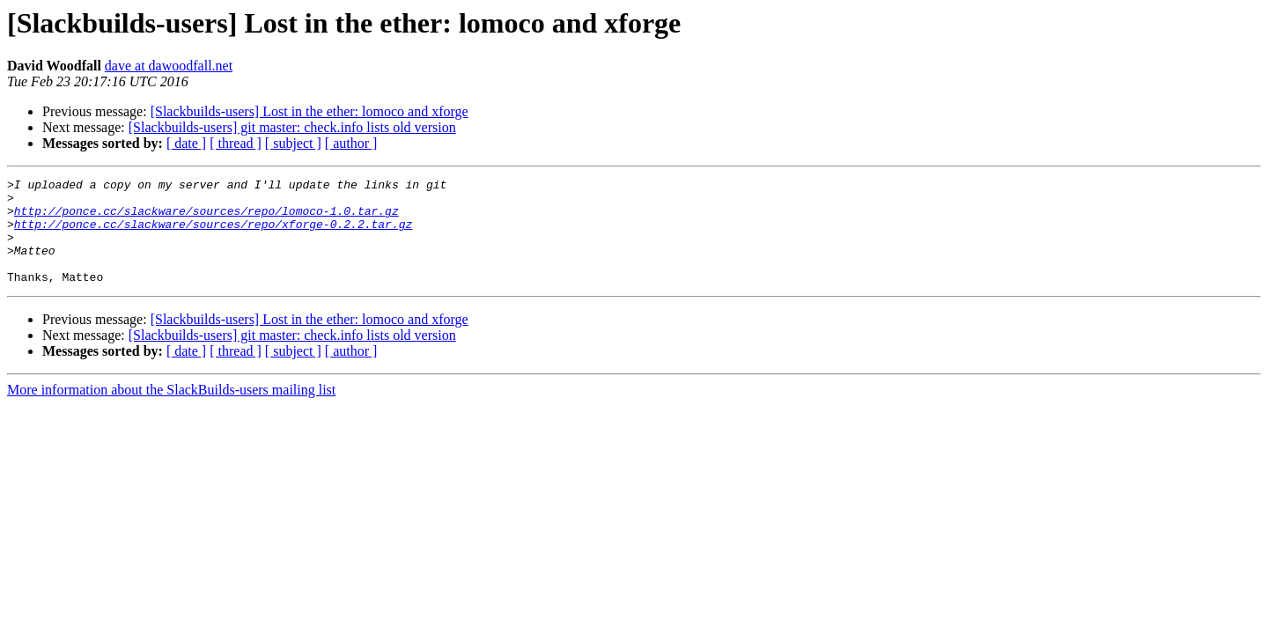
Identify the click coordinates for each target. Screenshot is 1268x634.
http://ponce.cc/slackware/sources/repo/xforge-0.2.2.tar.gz (213, 234)
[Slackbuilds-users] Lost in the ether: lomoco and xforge (309, 111)
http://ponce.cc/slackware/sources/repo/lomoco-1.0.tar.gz (206, 218)
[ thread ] (236, 143)
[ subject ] (293, 143)
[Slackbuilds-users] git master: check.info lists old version (292, 127)
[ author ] (351, 143)
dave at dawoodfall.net (168, 65)
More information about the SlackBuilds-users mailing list (171, 410)
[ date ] (186, 143)
